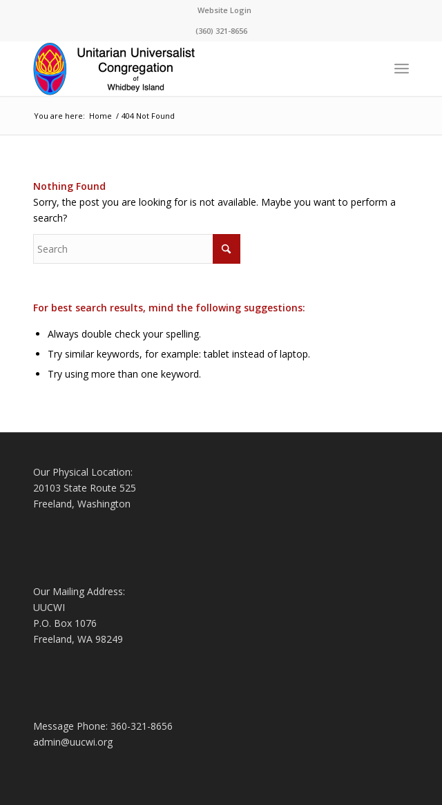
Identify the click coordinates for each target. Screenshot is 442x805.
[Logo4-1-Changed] (183, 68)
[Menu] (401, 68)
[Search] (136, 249)
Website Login (224, 10)
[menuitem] (224, 10)
